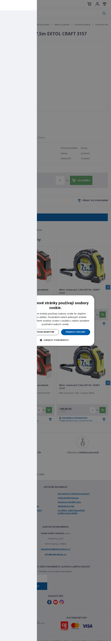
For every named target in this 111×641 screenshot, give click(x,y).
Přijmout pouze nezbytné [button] (40, 332)
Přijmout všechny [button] (75, 332)
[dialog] (55, 320)
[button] (55, 340)
